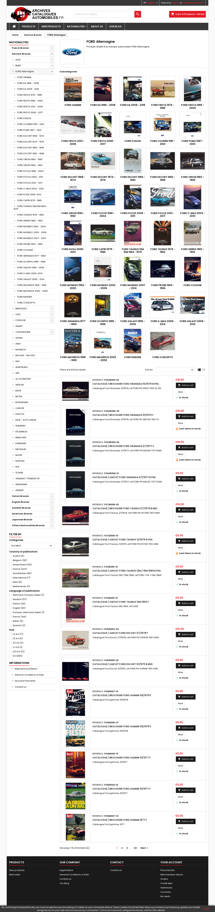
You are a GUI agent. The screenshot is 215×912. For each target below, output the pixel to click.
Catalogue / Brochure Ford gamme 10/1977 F (121, 757)
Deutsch (20, 599)
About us (97, 26)
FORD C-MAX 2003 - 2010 (30, 188)
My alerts (165, 896)
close (206, 908)
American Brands (22, 513)
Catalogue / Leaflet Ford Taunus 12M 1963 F (120, 602)
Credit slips (166, 883)
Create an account (193, 2)
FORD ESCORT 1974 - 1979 (30, 141)
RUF (17, 466)
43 (135, 848)
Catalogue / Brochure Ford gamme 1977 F (119, 820)
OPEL (18, 314)
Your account (171, 862)
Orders (164, 879)
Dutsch (19, 603)
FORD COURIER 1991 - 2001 (30, 124)
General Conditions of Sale (29, 674)
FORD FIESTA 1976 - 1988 (29, 94)
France (20, 569)
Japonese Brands (22, 519)
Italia (17, 582)
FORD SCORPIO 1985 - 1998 (31, 261)
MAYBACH (20, 349)
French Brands (20, 48)
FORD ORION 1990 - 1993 (29, 165)
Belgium (20, 560)
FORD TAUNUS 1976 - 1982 (30, 214)
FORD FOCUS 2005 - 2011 (30, 177)
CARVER (19, 408)
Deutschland (22, 564)
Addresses (166, 887)
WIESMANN (21, 484)
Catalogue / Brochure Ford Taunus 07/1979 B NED (124, 508)
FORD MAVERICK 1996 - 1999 (31, 285)
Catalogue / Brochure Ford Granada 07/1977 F (123, 446)
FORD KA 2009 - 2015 (28, 89)
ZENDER (19, 490)
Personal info (167, 870)
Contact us (20, 686)
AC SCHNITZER (23, 378)
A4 (17, 655)
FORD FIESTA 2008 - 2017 (30, 112)
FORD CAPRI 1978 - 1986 (29, 200)
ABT (17, 373)
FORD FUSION (24, 118)
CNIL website (158, 910)
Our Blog (115, 26)
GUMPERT (20, 425)
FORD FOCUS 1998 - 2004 (30, 171)
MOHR (18, 455)
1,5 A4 (18, 638)
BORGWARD (21, 402)
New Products (51, 26)
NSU (17, 361)
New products (17, 870)
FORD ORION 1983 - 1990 (29, 159)
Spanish (19, 625)
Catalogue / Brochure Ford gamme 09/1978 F (121, 726)
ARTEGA (19, 384)
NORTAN (19, 461)
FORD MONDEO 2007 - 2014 (31, 238)
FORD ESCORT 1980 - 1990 (30, 147)
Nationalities (76, 26)
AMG (17, 343)
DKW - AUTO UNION (25, 420)
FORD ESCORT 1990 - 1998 (30, 153)
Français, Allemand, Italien (28, 612)
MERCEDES (21, 308)
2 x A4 (17, 647)
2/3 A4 (19, 651)
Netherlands (21, 586)
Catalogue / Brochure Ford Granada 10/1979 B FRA (125, 383)
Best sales (14, 874)
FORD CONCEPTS (26, 302)
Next (145, 848)
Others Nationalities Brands (28, 525)
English (19, 608)
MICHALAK (20, 449)
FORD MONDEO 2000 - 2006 (32, 232)
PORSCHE (20, 320)
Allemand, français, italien (28, 595)
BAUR (18, 390)
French (19, 616)
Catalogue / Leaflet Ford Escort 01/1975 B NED (122, 664)
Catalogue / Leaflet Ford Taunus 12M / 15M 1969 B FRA (126, 570)
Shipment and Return (25, 668)
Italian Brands (20, 496)
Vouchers (165, 892)
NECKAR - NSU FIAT (25, 355)
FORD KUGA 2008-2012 (29, 194)
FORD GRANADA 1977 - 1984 (31, 255)
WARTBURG (21, 367)
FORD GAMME (24, 77)
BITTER (18, 396)
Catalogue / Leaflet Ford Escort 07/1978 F (120, 633)
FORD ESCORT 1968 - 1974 (30, 135)
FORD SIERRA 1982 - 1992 (30, 220)
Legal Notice (66, 870)
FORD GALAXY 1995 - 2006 (30, 267)
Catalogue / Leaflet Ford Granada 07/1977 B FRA (124, 477)
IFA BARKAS (21, 431)
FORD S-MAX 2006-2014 (29, 273)
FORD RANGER (24, 296)
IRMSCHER (20, 437)
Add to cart (185, 385)
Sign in (175, 2)
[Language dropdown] (151, 3)
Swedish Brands (21, 507)
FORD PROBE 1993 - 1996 (29, 244)
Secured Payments (24, 680)
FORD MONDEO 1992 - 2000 (31, 226)
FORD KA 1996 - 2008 (28, 83)
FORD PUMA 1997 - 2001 (29, 130)
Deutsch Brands (21, 53)
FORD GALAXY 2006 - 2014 (30, 279)
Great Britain (22, 573)
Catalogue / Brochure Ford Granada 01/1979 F (123, 415)
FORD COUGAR (25, 250)
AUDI (17, 59)
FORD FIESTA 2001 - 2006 (30, 106)
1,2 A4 (18, 634)
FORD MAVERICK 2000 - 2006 (32, 291)
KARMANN (20, 443)
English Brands (20, 502)
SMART (19, 326)
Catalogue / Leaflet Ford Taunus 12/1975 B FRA (122, 539)
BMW (18, 65)
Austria (18, 555)
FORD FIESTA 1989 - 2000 (30, 100)
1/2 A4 (18, 642)
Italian (18, 621)
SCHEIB (19, 472)
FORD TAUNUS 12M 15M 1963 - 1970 (31, 208)
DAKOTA (19, 414)
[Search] (107, 14)
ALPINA (19, 337)
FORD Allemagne (24, 71)
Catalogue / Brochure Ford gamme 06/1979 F (121, 695)
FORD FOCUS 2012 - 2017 (30, 182)
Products (28, 26)
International (21, 577)
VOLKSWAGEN (22, 332)
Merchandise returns (171, 874)
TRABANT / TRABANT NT (27, 478)
